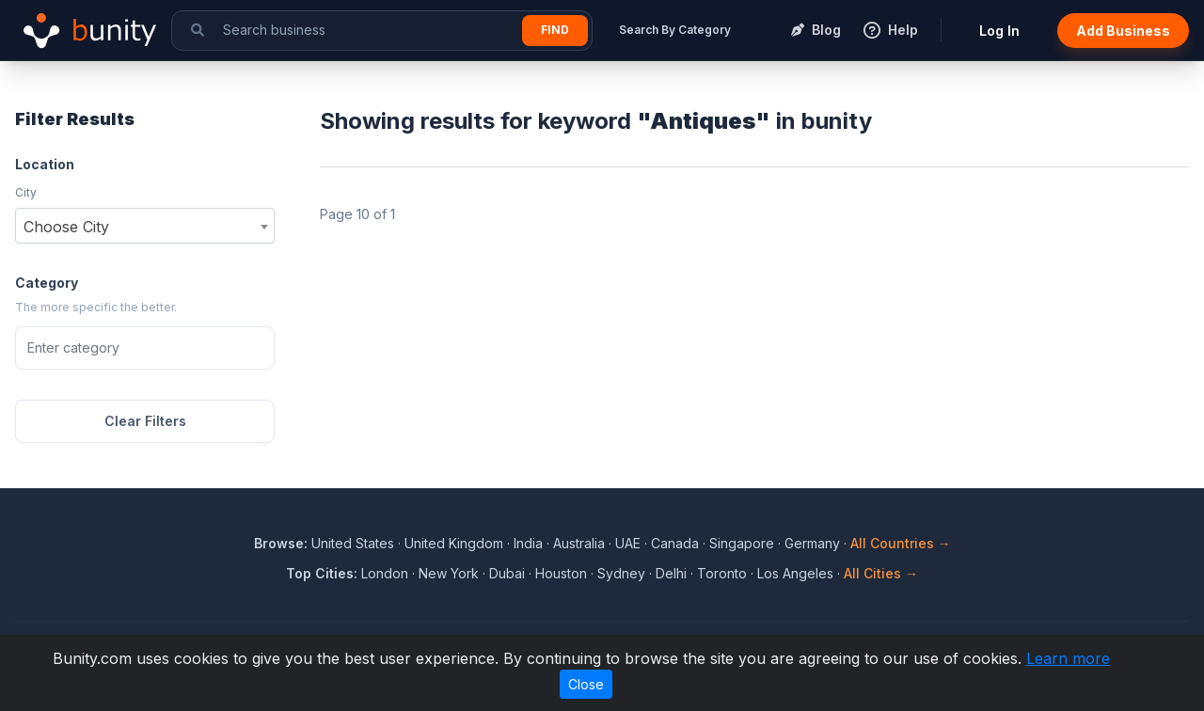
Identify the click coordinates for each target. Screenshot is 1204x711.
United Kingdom (453, 543)
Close (586, 684)
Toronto (722, 573)
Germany (812, 543)
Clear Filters (145, 421)
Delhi (671, 573)
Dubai (507, 573)
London (384, 573)
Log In (999, 31)
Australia (579, 543)
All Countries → (900, 543)
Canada (675, 543)
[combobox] (145, 226)
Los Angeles (795, 573)
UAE (628, 543)
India (528, 543)
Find (555, 30)
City (26, 192)
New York (449, 573)
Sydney (621, 573)
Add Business (1123, 31)
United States (352, 543)
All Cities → (881, 573)
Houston (561, 573)
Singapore (741, 543)
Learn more (1068, 658)
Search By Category (675, 30)
